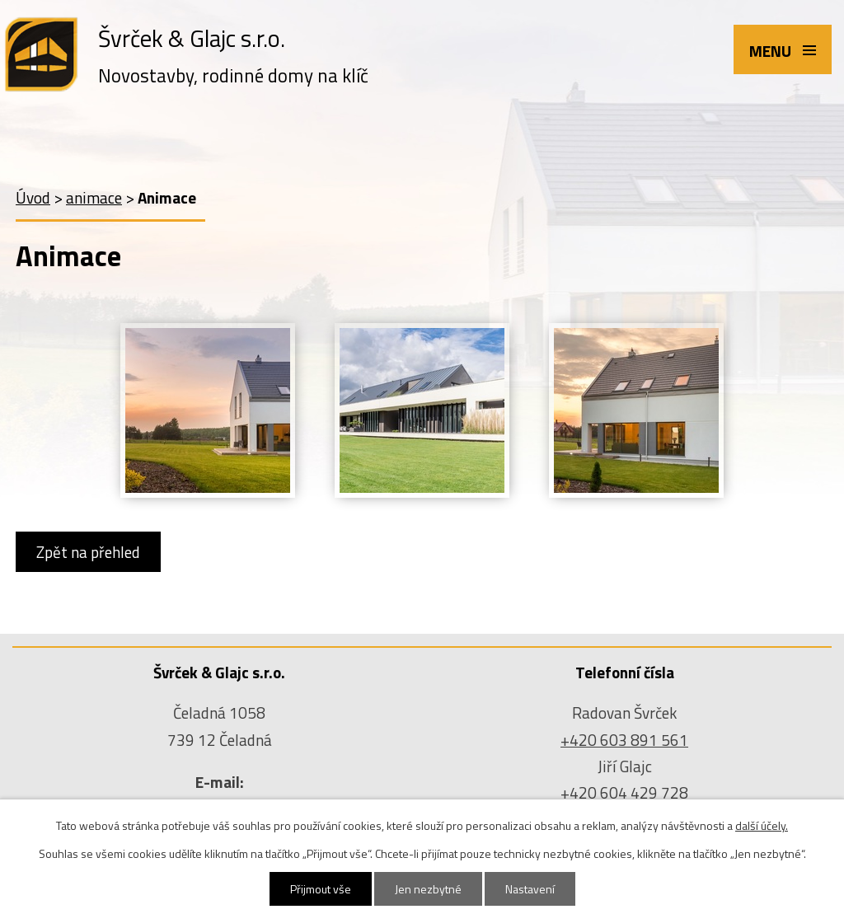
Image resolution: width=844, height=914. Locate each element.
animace (94, 197)
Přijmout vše (320, 889)
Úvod (33, 197)
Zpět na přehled (88, 552)
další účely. (761, 825)
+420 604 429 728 (624, 792)
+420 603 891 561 (624, 740)
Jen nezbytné (428, 889)
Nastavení (530, 889)
